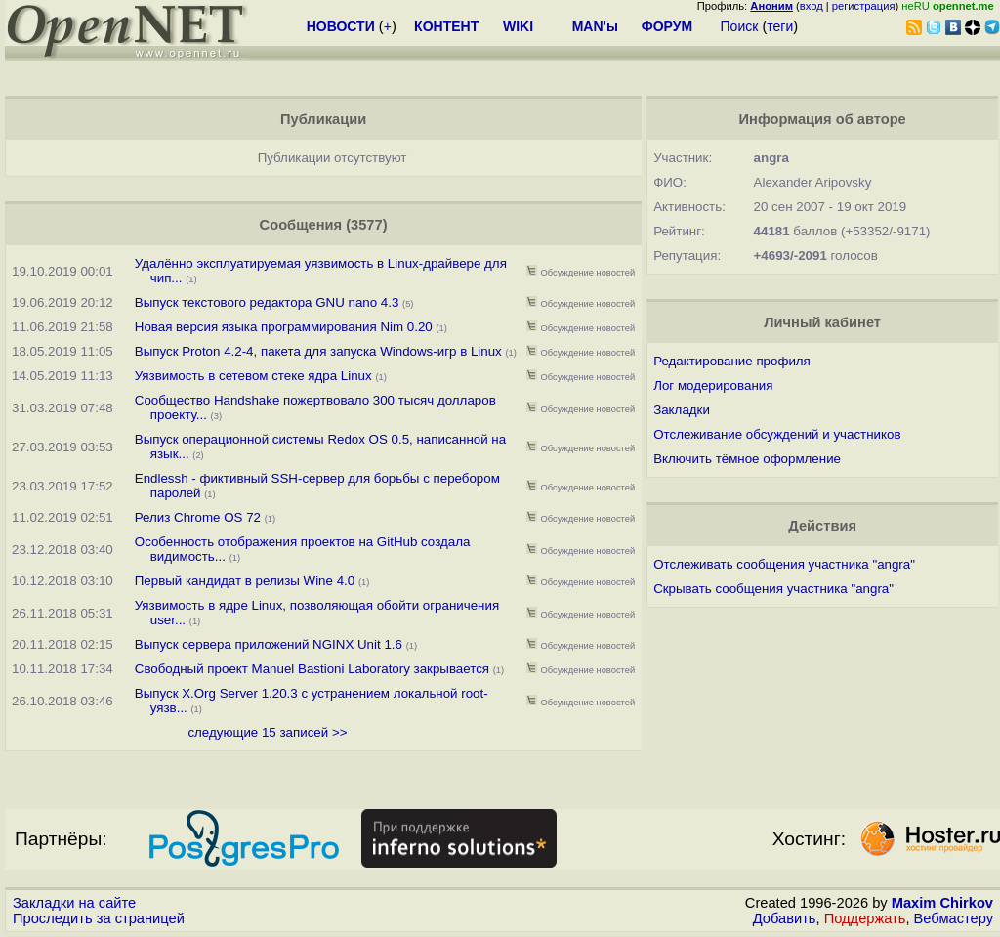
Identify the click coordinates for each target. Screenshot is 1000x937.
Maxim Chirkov (942, 903)
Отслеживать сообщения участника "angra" (784, 564)
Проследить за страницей (99, 918)
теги (780, 26)
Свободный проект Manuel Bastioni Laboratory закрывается (312, 668)
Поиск (740, 26)
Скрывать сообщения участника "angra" (773, 588)
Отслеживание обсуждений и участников (776, 434)
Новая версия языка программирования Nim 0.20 (284, 326)
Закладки (681, 410)
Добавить (784, 918)
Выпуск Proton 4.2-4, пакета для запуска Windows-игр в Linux (320, 351)
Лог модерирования (712, 385)
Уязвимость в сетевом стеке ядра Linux (253, 375)
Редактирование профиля (732, 361)
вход (811, 6)
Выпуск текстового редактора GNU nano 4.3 (267, 302)
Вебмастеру (953, 918)
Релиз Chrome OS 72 (198, 517)
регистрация (864, 6)
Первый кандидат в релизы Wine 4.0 (244, 581)
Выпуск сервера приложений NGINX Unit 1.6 (268, 644)
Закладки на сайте (74, 903)
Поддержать (865, 918)
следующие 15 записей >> (267, 732)
